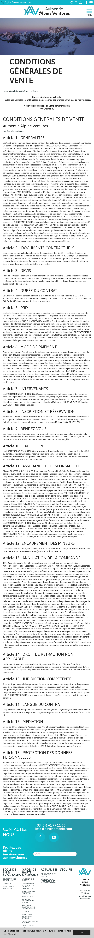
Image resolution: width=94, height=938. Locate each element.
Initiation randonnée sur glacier (28, 901)
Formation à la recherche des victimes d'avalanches (28, 886)
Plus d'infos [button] (13, 934)
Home (5, 91)
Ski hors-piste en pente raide (28, 892)
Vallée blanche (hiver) (28, 880)
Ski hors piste (8, 884)
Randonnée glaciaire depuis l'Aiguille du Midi (28, 907)
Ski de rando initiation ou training (27, 916)
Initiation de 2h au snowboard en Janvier (48, 875)
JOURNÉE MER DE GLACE (28, 926)
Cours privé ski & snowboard (9, 880)
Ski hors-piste (27, 896)
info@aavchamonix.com (20, 2)
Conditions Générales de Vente (24, 91)
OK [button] (82, 933)
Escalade (25, 912)
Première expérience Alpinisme (30, 922)
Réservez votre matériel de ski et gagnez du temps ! (48, 881)
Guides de (30, 872)
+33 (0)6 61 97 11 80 (50, 825)
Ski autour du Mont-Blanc (8, 887)
